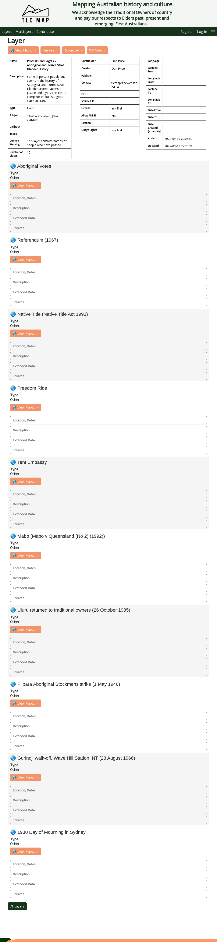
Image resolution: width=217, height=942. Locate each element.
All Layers (17, 906)
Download (72, 50)
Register (187, 31)
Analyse (49, 50)
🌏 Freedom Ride (28, 388)
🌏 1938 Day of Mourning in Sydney (48, 832)
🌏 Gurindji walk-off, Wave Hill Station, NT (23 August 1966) (72, 758)
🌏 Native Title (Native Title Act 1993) (49, 314)
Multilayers (24, 31)
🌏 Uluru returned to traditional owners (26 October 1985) (70, 610)
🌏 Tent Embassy (28, 462)
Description (21, 208)
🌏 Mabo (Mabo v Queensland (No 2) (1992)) (57, 536)
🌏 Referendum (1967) (34, 240)
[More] (213, 31)
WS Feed (96, 50)
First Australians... (132, 24)
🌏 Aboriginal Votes (30, 166)
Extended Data (24, 218)
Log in (202, 31)
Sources (18, 228)
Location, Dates (24, 198)
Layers (7, 31)
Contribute (45, 31)
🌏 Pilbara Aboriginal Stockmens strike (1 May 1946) (65, 684)
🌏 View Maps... (22, 50)
